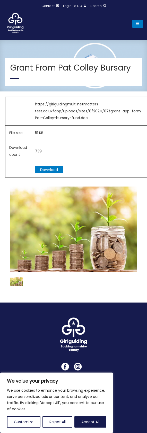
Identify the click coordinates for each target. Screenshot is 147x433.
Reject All (57, 421)
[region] (56, 403)
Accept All (90, 421)
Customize (23, 421)
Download (49, 169)
